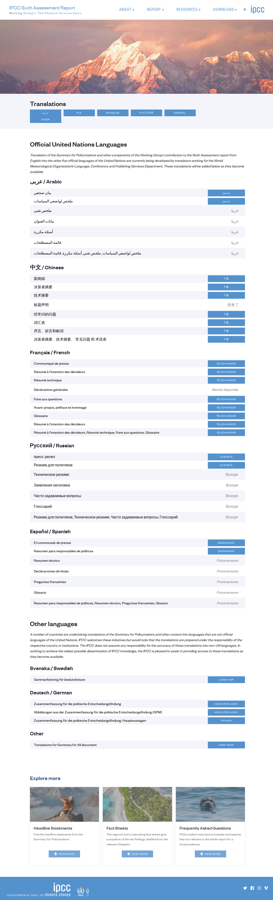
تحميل (226, 192)
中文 (79, 112)
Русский (146, 112)
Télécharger (226, 363)
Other (45, 119)
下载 (226, 278)
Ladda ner (226, 679)
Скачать (226, 456)
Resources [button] (187, 9)
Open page (226, 744)
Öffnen (226, 720)
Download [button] (223, 9)
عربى (45, 112)
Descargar (226, 542)
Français (112, 112)
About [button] (125, 9)
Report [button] (154, 9)
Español (180, 112)
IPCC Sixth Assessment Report (45, 10)
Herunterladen (226, 703)
